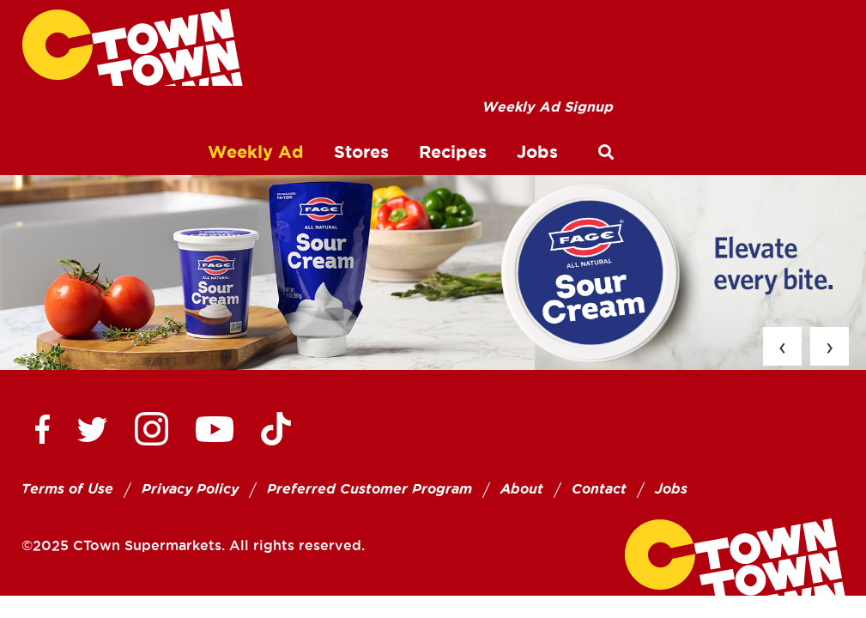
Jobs (671, 489)
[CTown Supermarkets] (132, 47)
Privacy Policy (190, 489)
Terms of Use (67, 489)
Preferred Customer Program (369, 489)
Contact (599, 489)
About (521, 489)
